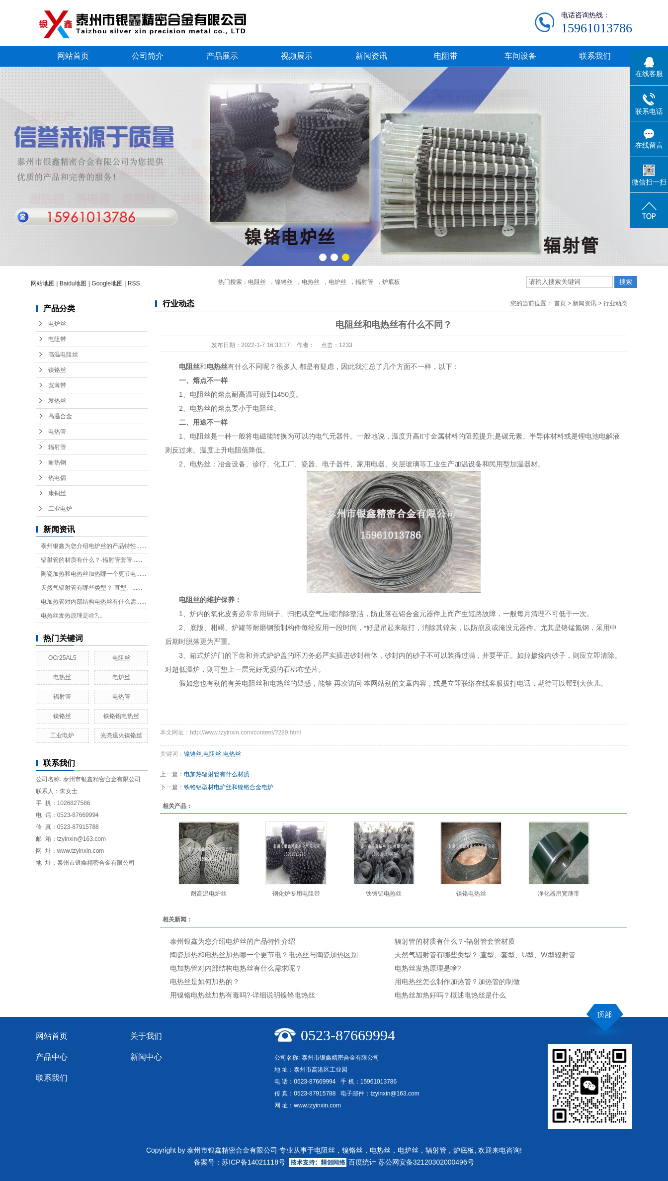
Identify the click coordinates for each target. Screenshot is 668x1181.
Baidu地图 (73, 283)
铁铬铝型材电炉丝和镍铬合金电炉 (228, 787)
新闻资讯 (371, 56)
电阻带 (446, 56)
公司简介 (148, 56)
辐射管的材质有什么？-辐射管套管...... (91, 559)
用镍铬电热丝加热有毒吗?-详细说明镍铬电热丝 (242, 995)
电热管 (57, 431)
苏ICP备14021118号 (253, 1162)
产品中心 (52, 1057)
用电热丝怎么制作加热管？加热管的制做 (457, 982)
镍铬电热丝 (471, 893)
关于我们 (146, 1036)
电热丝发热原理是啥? (428, 968)
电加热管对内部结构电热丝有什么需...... (93, 601)
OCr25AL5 (62, 657)
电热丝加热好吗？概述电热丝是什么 (450, 995)
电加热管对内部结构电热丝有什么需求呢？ (236, 968)
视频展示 (297, 56)
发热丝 (57, 400)
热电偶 (57, 477)
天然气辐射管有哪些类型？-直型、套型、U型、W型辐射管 (485, 955)
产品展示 (222, 56)
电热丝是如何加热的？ (205, 982)
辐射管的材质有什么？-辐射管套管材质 (455, 941)
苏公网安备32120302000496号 (426, 1162)
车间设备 (520, 56)
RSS (134, 283)
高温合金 (60, 416)
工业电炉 (60, 508)
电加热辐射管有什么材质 (217, 774)
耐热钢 (57, 462)
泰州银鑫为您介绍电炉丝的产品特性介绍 (232, 941)
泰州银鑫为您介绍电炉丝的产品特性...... (93, 546)
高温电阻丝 (63, 354)
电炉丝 (337, 281)
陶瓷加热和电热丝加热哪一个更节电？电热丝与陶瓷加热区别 (264, 955)
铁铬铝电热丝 (121, 716)
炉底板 (391, 281)
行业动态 (615, 303)
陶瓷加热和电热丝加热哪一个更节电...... (93, 573)
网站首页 (73, 56)
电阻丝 (257, 281)
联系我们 (595, 56)
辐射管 (364, 281)
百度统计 (362, 1162)
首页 (560, 303)
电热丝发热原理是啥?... (72, 615)
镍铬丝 (284, 281)
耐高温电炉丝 (209, 893)
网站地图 (43, 283)
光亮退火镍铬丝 (121, 735)
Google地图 (107, 283)
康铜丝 (57, 493)
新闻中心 (146, 1057)
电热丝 (311, 281)
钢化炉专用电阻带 (296, 893)
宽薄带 (57, 385)
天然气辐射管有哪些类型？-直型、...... (91, 587)
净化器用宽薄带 (559, 893)
